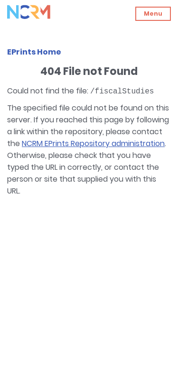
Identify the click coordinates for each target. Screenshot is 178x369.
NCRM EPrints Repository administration (93, 143)
